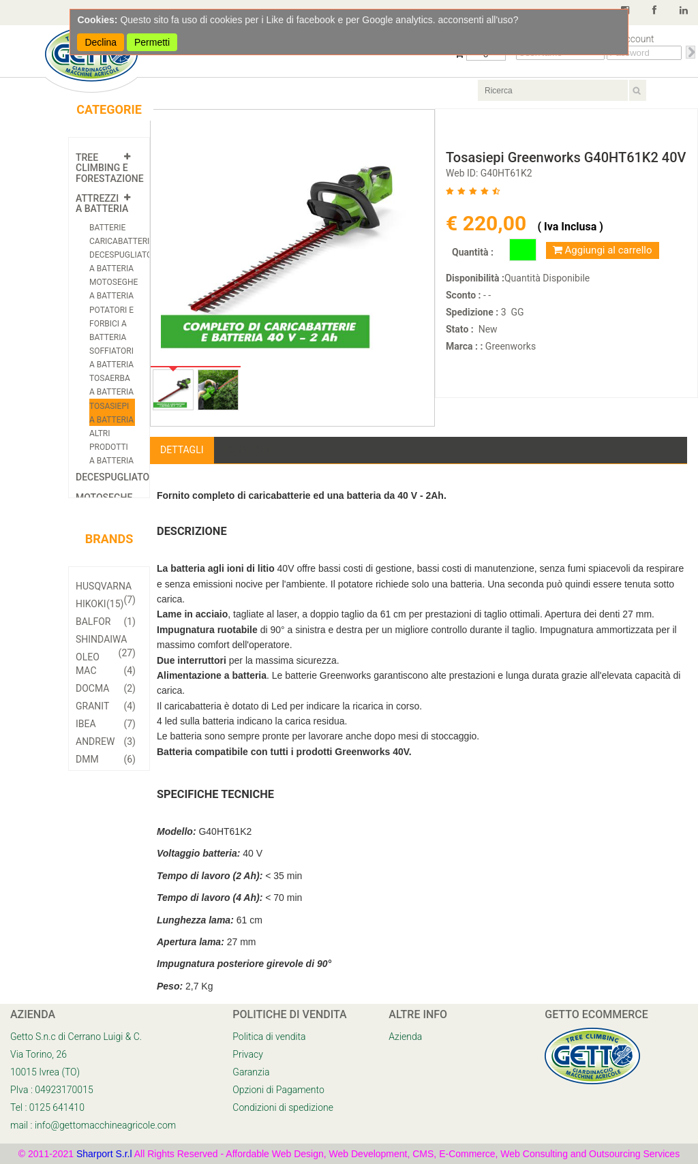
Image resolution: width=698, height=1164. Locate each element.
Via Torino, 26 (38, 1054)
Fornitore (249, 449)
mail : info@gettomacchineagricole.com (93, 1125)
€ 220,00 (489, 223)
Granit (106, 706)
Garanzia (250, 1072)
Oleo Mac (106, 664)
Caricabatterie (121, 241)
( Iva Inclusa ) (570, 226)
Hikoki (99, 604)
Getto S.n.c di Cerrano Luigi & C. (76, 1036)
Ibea (106, 724)
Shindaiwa (106, 641)
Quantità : (473, 252)
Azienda (405, 1036)
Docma (106, 688)
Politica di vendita (268, 1036)
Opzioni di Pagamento (278, 1089)
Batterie (107, 227)
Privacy (247, 1054)
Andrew (106, 741)
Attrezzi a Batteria (102, 203)
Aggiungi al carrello (602, 250)
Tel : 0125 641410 (47, 1107)
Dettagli (182, 449)
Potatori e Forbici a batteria (111, 323)
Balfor (106, 621)
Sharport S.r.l (104, 1153)
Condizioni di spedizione (282, 1107)
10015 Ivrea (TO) (45, 1072)
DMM (106, 759)
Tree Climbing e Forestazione (110, 168)
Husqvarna (106, 588)
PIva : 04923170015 (51, 1089)
